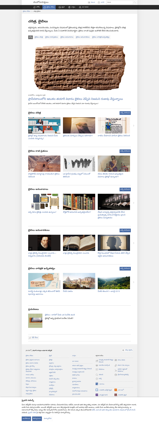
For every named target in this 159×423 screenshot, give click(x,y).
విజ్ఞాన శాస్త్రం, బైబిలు (31, 391)
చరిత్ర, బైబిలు (29, 394)
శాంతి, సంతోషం (30, 375)
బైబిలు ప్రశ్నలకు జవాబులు (33, 360)
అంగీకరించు (26, 419)
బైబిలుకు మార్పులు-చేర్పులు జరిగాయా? (78, 135)
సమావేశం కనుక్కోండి (103, 365)
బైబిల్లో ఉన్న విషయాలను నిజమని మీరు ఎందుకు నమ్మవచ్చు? (43, 137)
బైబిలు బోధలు (26, 11)
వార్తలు (74, 356)
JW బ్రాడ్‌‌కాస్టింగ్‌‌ (53, 392)
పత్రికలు (51, 376)
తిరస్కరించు (37, 419)
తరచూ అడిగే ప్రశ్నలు (77, 366)
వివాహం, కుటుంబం (31, 378)
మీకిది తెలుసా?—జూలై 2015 (109, 291)
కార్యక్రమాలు (52, 382)
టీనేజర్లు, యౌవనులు (31, 381)
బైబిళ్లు (50, 360)
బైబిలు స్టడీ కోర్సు (30, 366)
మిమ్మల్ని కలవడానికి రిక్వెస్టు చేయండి (82, 369)
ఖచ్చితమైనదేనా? (77, 212)
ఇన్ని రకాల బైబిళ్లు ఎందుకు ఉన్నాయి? (42, 212)
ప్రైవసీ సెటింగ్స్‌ (32, 413)
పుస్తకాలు (51, 363)
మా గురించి (75, 361)
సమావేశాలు (75, 385)
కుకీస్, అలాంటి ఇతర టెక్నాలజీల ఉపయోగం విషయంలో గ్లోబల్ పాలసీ (113, 410)
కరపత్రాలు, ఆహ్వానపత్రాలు (56, 369)
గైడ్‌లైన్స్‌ (51, 388)
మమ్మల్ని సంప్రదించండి (78, 372)
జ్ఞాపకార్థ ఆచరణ (76, 381)
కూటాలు (74, 378)
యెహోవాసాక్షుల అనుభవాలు (79, 391)
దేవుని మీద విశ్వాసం (31, 387)
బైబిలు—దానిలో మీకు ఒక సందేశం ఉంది (60, 315)
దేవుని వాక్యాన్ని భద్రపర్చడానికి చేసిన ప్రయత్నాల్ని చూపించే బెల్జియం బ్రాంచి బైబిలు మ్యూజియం (111, 215)
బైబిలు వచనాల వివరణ (32, 363)
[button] (49, 7)
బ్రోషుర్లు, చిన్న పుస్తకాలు (55, 366)
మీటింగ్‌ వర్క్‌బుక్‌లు (54, 379)
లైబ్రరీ (50, 356)
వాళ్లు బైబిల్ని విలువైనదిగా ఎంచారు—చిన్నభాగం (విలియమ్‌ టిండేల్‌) (42, 254)
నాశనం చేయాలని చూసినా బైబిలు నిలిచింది (114, 135)
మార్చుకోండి (48, 419)
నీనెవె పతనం (68, 291)
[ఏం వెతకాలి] (119, 2)
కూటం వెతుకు (119, 360)
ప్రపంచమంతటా (76, 394)
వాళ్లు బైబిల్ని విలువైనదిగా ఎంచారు (76, 253)
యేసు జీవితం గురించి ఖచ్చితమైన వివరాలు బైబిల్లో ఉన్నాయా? (110, 175)
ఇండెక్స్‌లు (51, 385)
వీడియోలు (52, 395)
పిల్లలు (27, 384)
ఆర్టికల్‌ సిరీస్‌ (52, 372)
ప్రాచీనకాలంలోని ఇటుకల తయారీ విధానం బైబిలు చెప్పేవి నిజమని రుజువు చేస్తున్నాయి (75, 99)
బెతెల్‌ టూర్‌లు (76, 375)
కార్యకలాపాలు (76, 388)
